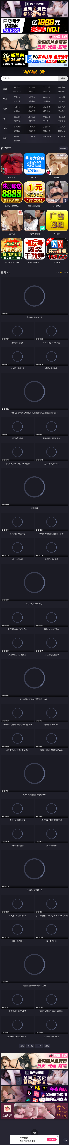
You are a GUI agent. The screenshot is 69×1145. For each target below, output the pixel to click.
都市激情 (17, 126)
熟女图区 (46, 121)
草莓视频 (31, 136)
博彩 (5, 89)
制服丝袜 (17, 111)
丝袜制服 (31, 101)
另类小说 (31, 131)
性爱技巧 (61, 131)
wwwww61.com (34, 72)
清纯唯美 (31, 121)
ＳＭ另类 (61, 101)
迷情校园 (17, 131)
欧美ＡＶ (46, 97)
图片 (5, 118)
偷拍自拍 (31, 107)
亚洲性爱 (17, 107)
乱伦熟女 (46, 111)
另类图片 (61, 121)
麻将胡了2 (17, 91)
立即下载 (51, 1139)
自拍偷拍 (31, 97)
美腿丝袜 (17, 121)
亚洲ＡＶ (17, 97)
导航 (5, 138)
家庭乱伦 (31, 126)
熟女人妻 (17, 101)
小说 (5, 128)
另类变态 (61, 111)
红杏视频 (61, 136)
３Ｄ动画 (61, 97)
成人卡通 (46, 107)
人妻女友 (46, 126)
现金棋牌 (46, 91)
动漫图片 (61, 117)
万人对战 (46, 87)
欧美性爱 (61, 107)
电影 (5, 108)
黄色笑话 (46, 131)
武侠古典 (61, 126)
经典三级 (31, 111)
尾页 (47, 1046)
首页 (22, 1046)
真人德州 (31, 87)
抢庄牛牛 (61, 91)
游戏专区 (61, 87)
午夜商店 (17, 136)
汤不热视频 (46, 136)
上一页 (30, 1046)
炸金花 (31, 91)
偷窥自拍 (17, 117)
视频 (5, 99)
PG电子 (17, 87)
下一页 (38, 1046)
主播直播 (46, 101)
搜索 (63, 78)
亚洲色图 (31, 117)
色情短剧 (17, 140)
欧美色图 (46, 117)
